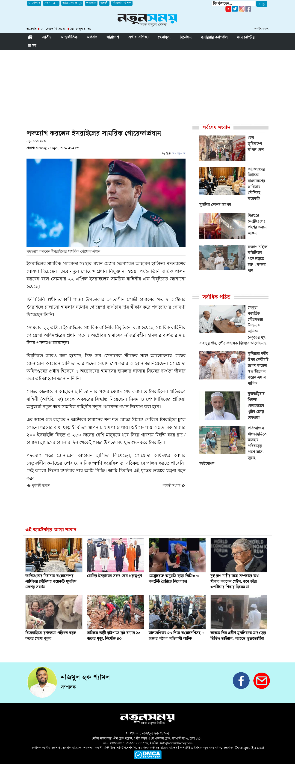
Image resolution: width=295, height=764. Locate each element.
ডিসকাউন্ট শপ (121, 3)
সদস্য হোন (51, 3)
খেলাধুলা (164, 37)
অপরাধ (92, 37)
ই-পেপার (34, 3)
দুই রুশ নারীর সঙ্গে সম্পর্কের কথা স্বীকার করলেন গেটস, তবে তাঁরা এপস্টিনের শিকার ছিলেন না (234, 582)
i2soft (260, 748)
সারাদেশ (112, 37)
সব (32, 46)
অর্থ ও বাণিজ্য (138, 37)
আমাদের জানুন (72, 3)
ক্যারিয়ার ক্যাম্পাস (214, 37)
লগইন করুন (261, 29)
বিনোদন (186, 37)
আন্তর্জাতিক (69, 37)
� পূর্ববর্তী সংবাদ (38, 486)
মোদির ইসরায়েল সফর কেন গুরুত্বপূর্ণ (114, 576)
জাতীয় (46, 37)
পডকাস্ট (91, 3)
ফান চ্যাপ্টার (246, 37)
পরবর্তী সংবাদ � (173, 486)
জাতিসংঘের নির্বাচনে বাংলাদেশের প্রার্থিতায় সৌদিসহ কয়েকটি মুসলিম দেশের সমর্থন (51, 582)
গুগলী (104, 3)
